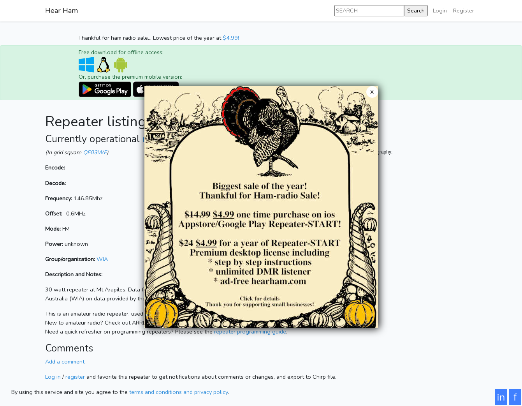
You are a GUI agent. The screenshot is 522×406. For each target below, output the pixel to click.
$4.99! (231, 38)
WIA (102, 259)
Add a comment (64, 361)
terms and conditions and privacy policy (178, 392)
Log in (53, 377)
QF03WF (95, 152)
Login (440, 10)
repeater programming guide (250, 331)
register (75, 377)
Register (463, 10)
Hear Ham (61, 10)
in (501, 396)
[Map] (399, 234)
